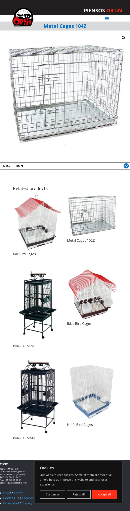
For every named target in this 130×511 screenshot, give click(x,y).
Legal (7, 493)
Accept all (104, 494)
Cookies (28, 498)
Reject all (79, 494)
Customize (53, 494)
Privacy (27, 503)
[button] (123, 37)
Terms (18, 493)
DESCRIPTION (13, 166)
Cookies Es (11, 498)
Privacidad (11, 503)
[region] (78, 482)
